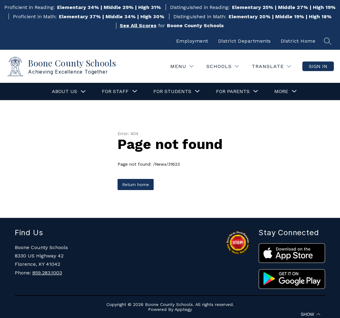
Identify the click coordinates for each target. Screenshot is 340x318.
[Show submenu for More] (281, 91)
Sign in (318, 66)
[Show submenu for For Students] (172, 91)
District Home (298, 41)
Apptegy (183, 309)
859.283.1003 (47, 273)
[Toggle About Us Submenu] (83, 91)
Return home (135, 184)
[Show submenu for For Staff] (115, 91)
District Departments (244, 41)
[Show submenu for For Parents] (233, 91)
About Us (64, 91)
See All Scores (138, 25)
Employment (192, 41)
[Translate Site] (271, 66)
